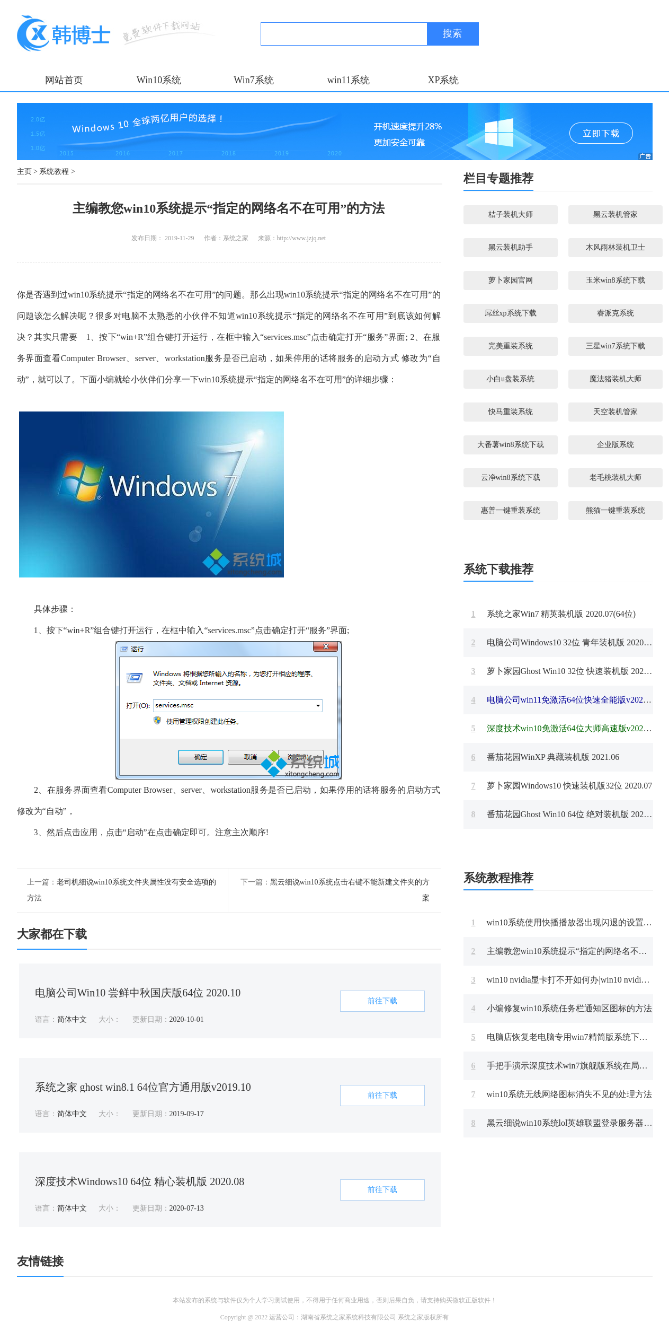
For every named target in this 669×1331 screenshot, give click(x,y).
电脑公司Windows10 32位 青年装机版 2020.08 (563, 642)
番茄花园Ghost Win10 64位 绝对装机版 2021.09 (565, 814)
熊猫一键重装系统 (615, 510)
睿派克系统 (615, 313)
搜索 (452, 33)
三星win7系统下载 (615, 346)
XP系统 (443, 80)
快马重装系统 (510, 412)
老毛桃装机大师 (615, 477)
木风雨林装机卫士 (615, 247)
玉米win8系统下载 (615, 280)
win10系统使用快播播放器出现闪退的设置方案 (566, 922)
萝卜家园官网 (510, 280)
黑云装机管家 (615, 214)
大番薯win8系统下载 (510, 445)
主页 (24, 172)
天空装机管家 (615, 412)
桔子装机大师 (510, 214)
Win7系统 (253, 80)
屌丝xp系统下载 (511, 313)
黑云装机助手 (510, 247)
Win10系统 (159, 80)
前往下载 (382, 1001)
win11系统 (348, 80)
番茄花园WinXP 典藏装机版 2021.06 (545, 756)
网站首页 (64, 80)
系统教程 (54, 172)
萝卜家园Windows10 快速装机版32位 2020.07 (562, 785)
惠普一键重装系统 (510, 510)
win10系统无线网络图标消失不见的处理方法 (561, 1094)
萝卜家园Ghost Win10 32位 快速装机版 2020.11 (564, 671)
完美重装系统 (510, 346)
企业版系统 (615, 445)
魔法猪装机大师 (615, 379)
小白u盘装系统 (510, 379)
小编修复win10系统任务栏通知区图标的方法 (561, 1008)
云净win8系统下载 (510, 477)
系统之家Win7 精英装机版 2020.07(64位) (553, 613)
